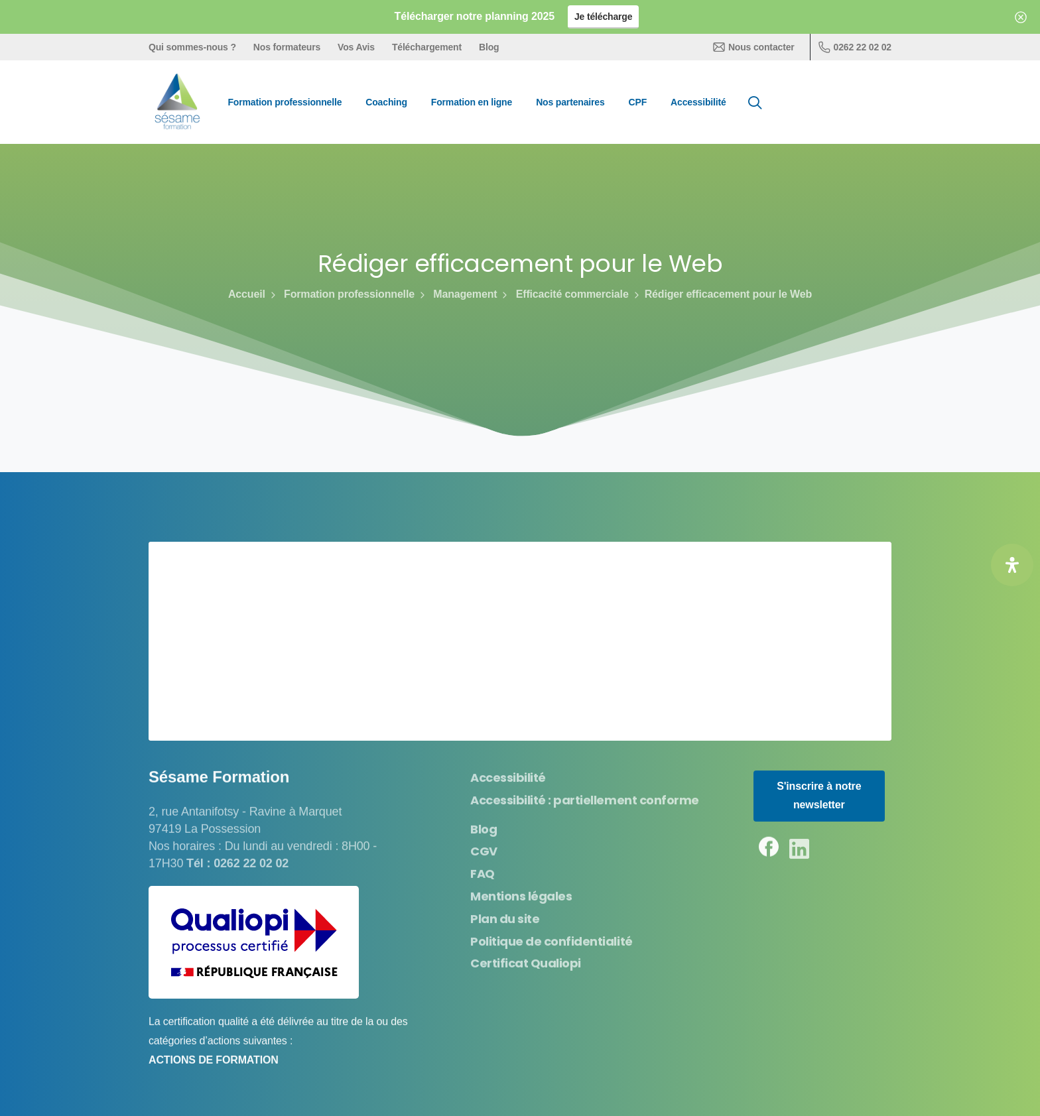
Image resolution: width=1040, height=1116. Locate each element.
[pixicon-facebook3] (768, 850)
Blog (489, 47)
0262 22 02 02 (854, 47)
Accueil (246, 294)
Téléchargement (427, 47)
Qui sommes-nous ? (192, 47)
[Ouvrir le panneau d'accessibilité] (1012, 565)
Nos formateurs (286, 47)
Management (457, 294)
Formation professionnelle (341, 294)
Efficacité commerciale (563, 294)
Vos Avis (356, 47)
